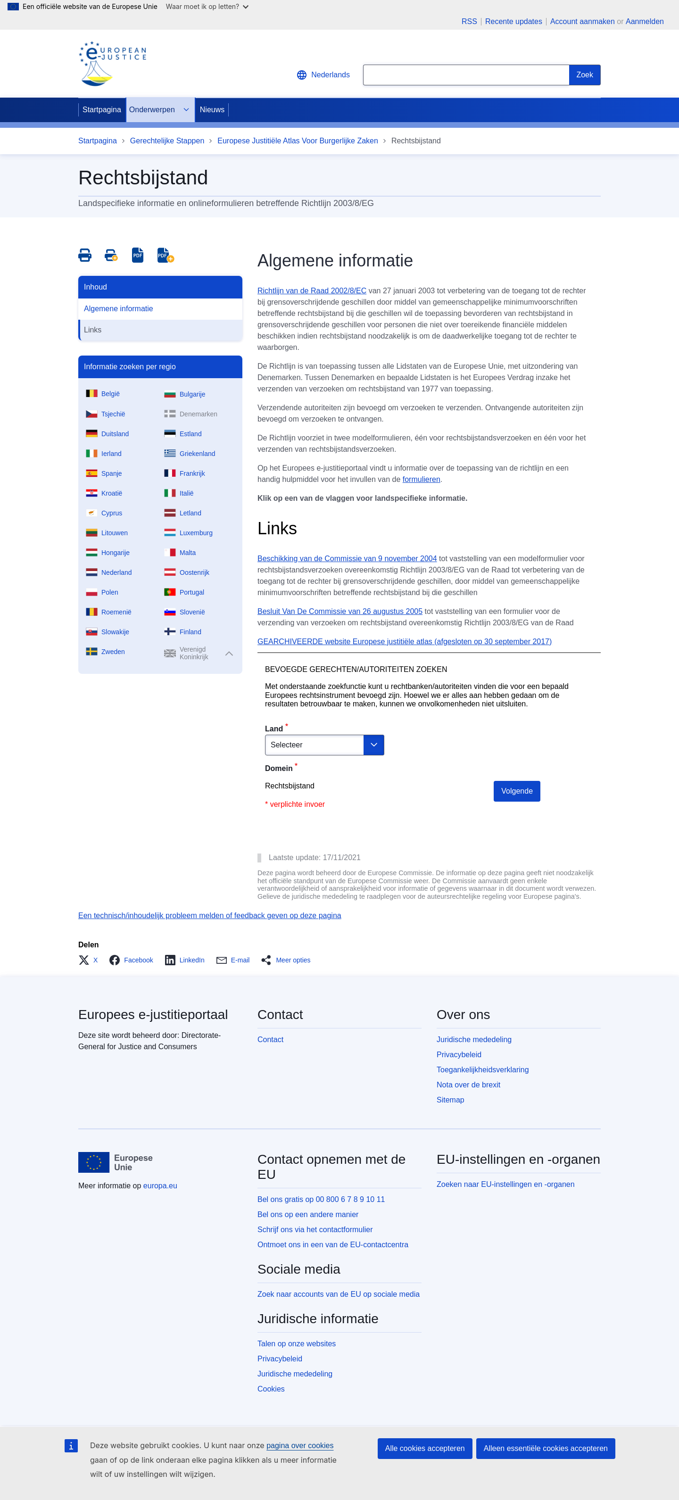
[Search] (585, 75)
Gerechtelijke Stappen (167, 141)
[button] (90, 960)
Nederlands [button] (323, 75)
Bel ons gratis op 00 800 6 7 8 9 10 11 (321, 1199)
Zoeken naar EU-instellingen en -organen (506, 1184)
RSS (469, 21)
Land (274, 729)
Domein (279, 768)
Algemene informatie (118, 309)
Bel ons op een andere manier (307, 1214)
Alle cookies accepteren (425, 1448)
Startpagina (102, 110)
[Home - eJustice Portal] (112, 63)
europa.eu (160, 1186)
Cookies (271, 1389)
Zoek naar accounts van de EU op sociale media (338, 1294)
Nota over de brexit (468, 1085)
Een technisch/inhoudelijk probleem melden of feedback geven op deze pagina (209, 916)
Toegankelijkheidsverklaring (483, 1070)
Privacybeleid (459, 1055)
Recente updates (513, 21)
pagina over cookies (299, 1446)
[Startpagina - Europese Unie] (115, 1162)
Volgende (517, 791)
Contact (270, 1040)
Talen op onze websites (296, 1344)
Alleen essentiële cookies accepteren (546, 1448)
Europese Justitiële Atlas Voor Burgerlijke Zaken (297, 141)
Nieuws (212, 110)
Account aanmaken (582, 21)
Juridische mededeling (474, 1040)
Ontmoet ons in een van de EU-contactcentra (332, 1245)
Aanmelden (645, 21)
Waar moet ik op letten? (207, 6)
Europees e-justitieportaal (153, 1014)
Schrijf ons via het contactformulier (315, 1230)
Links (92, 330)
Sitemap (450, 1100)
